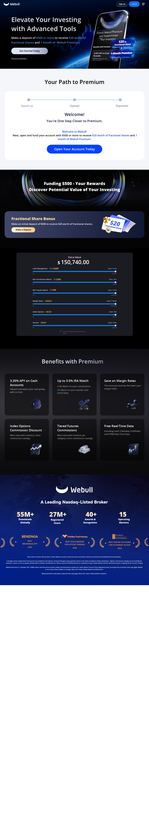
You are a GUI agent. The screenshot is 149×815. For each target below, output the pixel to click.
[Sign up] (122, 4)
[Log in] (134, 4)
